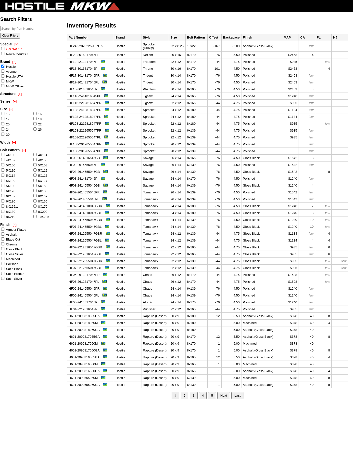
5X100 (8, 165)
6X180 (8, 201)
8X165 (40, 201)
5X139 (8, 186)
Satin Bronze (12, 274)
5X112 (40, 170)
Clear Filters (10, 35)
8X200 (40, 212)
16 (37, 114)
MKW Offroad (13, 86)
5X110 (8, 170)
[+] (20, 94)
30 (5, 134)
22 (37, 124)
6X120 (8, 191)
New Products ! (14, 54)
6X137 (8, 196)
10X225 (41, 217)
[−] (16, 44)
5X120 (8, 181)
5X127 (40, 181)
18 (37, 119)
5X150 (40, 186)
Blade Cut (10, 239)
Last (237, 395)
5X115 (40, 175)
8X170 (40, 206)
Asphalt (8, 234)
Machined (10, 259)
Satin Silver (11, 279)
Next (223, 395)
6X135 (40, 191)
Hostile (8, 66)
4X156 (40, 160)
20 (5, 124)
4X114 (40, 155)
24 (5, 129)
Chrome (9, 244)
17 (5, 119)
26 (37, 129)
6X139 (40, 196)
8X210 (8, 217)
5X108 (40, 165)
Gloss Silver (12, 254)
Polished (9, 264)
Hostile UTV (12, 76)
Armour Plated (13, 229)
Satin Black (11, 269)
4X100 (8, 155)
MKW (7, 81)
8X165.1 (9, 206)
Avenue (9, 71)
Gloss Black (12, 249)
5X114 (8, 175)
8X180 (8, 212)
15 (5, 114)
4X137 (8, 160)
